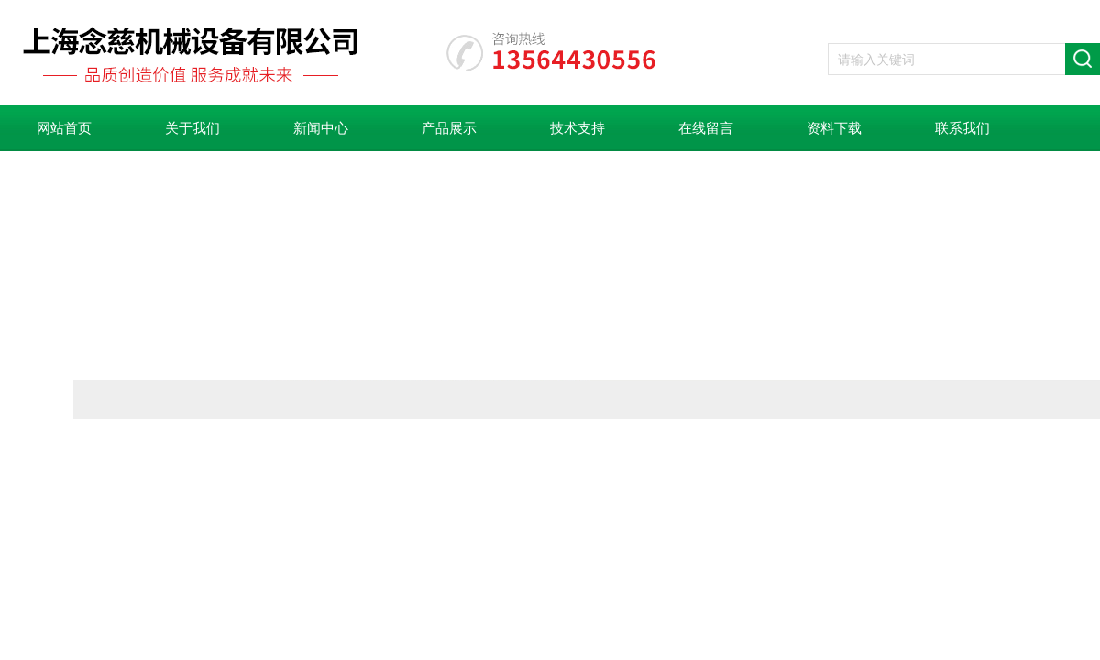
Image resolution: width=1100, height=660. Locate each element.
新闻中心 (320, 128)
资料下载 (834, 128)
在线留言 (705, 128)
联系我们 (962, 128)
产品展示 (449, 128)
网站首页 (64, 128)
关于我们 (192, 128)
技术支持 (577, 128)
